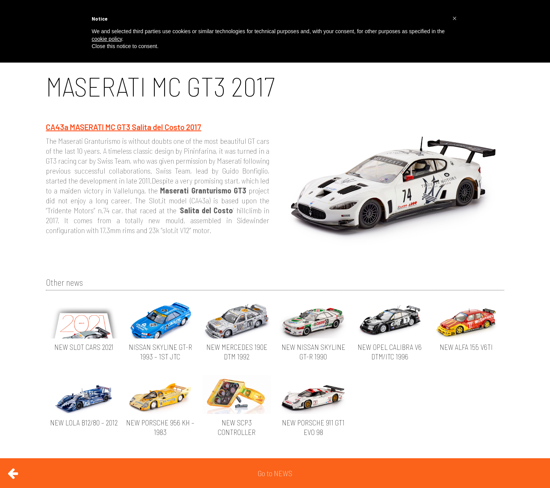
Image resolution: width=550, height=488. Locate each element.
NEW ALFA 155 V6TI (466, 347)
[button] (454, 18)
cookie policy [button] (107, 39)
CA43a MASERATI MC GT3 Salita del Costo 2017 (123, 127)
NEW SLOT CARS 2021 (83, 347)
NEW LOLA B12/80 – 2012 (84, 422)
